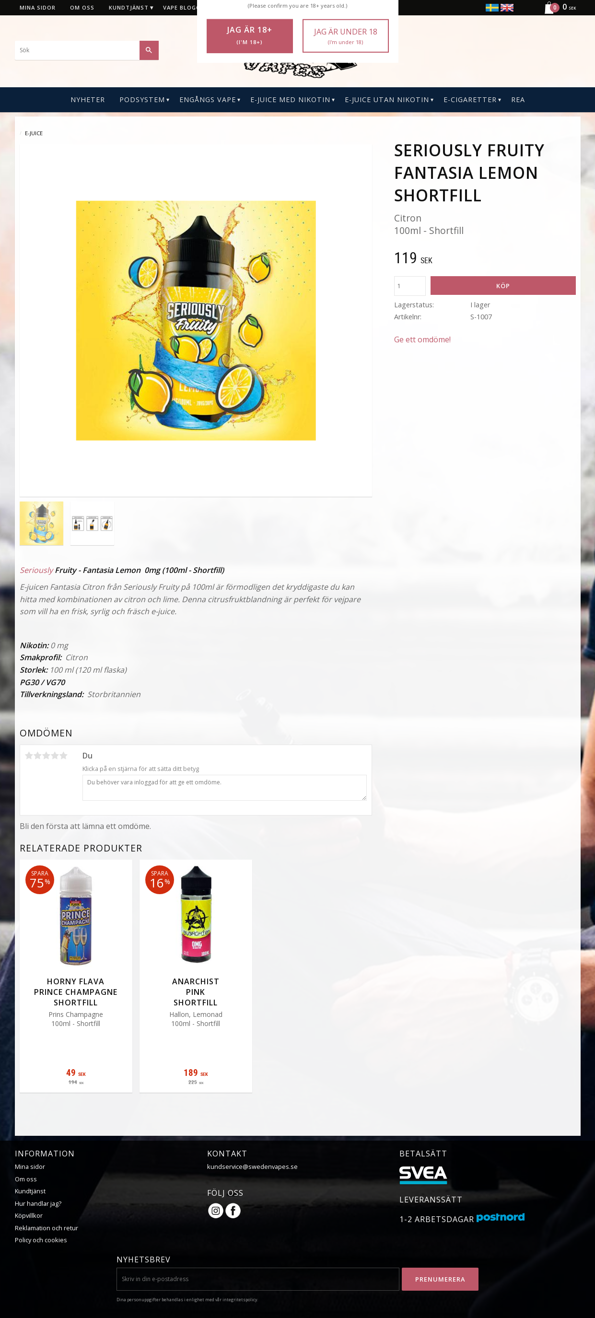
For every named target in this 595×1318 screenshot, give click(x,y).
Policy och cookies (41, 1240)
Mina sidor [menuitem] (38, 7)
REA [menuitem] (518, 99)
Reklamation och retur (46, 1228)
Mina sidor (30, 1166)
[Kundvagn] (556, 12)
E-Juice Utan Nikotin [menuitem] (387, 99)
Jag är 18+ (249, 35)
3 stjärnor (46, 755)
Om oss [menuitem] (82, 7)
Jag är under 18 (345, 36)
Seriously (36, 570)
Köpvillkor (29, 1215)
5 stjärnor (63, 755)
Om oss (26, 1179)
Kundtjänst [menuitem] (129, 7)
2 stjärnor (38, 755)
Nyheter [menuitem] (87, 99)
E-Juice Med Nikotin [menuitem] (290, 99)
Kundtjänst (30, 1191)
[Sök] (149, 50)
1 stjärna (29, 755)
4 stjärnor (55, 755)
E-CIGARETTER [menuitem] (470, 99)
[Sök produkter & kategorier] (87, 50)
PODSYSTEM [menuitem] (142, 99)
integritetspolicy (239, 1299)
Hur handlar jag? (38, 1203)
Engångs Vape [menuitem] (207, 99)
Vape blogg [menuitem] (181, 7)
